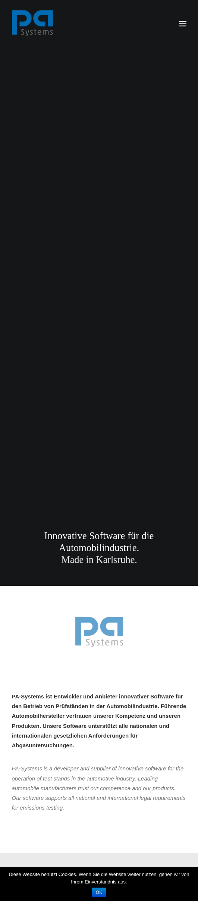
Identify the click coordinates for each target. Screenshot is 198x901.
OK (99, 892)
